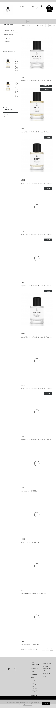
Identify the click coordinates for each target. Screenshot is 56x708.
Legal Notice (47, 663)
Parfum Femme (8, 34)
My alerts (34, 695)
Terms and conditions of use (47, 668)
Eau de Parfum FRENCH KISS (30, 645)
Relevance (40, 25)
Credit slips (34, 674)
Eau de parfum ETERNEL (29, 491)
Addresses (34, 678)
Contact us (46, 673)
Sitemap (45, 676)
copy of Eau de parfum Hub (30, 542)
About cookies (27, 705)
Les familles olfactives (7, 40)
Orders (33, 671)
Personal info (35, 668)
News (6, 115)
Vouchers (34, 681)
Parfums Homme (9, 30)
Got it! (46, 704)
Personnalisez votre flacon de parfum (33, 593)
